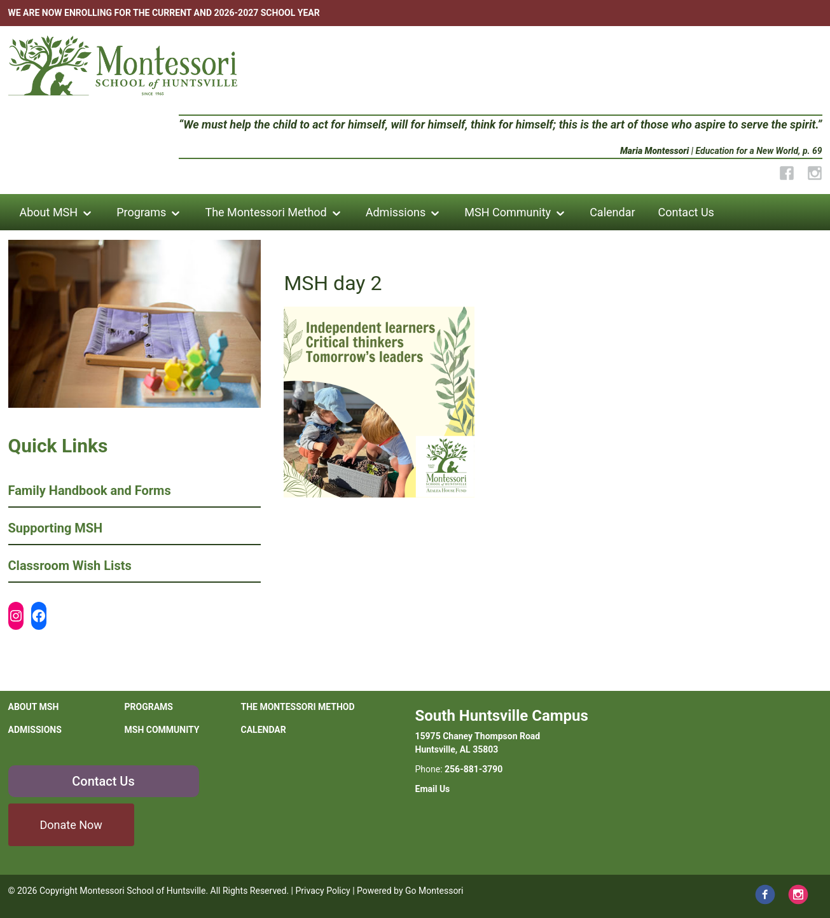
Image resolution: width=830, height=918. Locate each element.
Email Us (432, 789)
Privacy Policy (322, 891)
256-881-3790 (473, 769)
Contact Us (686, 212)
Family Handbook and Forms (89, 490)
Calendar (612, 212)
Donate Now (71, 824)
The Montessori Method (265, 212)
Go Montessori (434, 891)
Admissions (396, 212)
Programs (141, 212)
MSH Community (507, 212)
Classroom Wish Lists (70, 565)
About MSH (49, 212)
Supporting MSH (55, 528)
